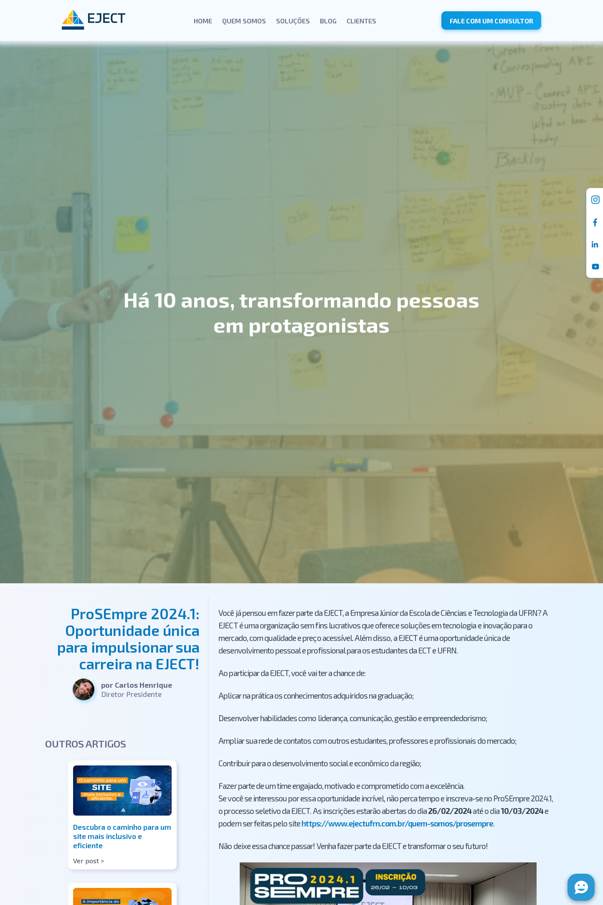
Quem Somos (244, 21)
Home (203, 21)
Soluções (293, 21)
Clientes (361, 21)
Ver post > (88, 860)
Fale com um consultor (491, 21)
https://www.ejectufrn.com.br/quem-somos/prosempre (397, 823)
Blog (328, 21)
